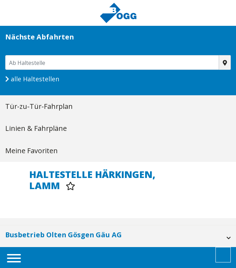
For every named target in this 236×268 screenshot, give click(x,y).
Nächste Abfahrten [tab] (39, 37)
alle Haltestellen (32, 79)
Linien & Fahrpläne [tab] (36, 128)
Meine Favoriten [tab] (31, 150)
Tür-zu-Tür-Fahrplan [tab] (39, 106)
